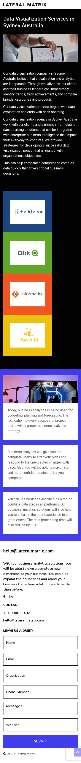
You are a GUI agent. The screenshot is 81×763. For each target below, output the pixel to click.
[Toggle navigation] (72, 4)
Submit (40, 741)
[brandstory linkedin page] (11, 596)
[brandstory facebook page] (4, 596)
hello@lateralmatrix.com (28, 551)
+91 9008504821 (17, 613)
